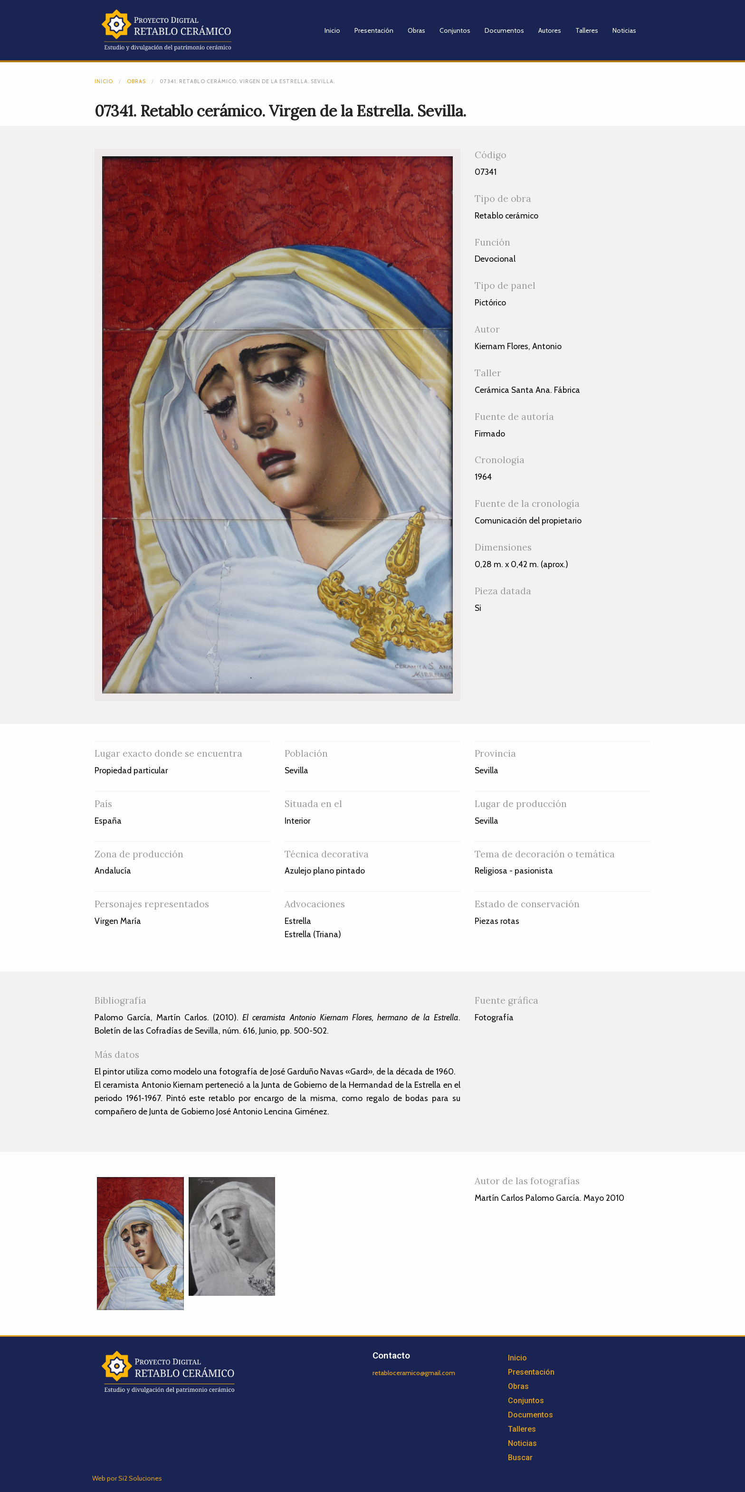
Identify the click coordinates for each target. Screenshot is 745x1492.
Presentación (373, 30)
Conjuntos (454, 30)
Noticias (624, 30)
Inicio (332, 30)
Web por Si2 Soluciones (127, 1478)
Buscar (520, 1457)
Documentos (504, 30)
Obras (416, 30)
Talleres (586, 30)
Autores (549, 30)
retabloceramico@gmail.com (413, 1372)
